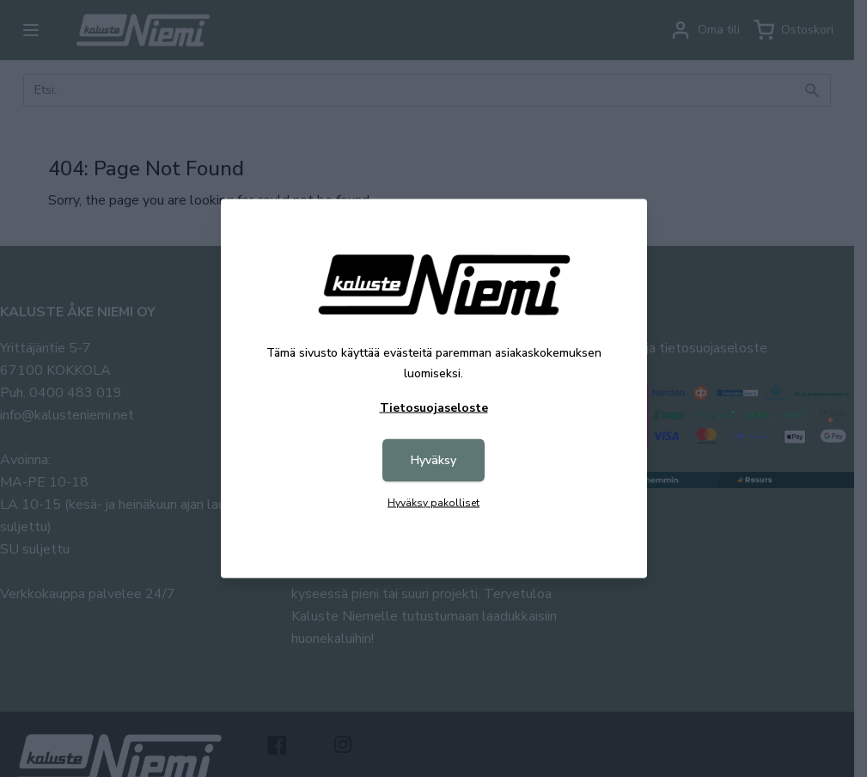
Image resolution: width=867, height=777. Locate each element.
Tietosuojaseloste (434, 408)
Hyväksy (433, 460)
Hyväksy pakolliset (433, 503)
